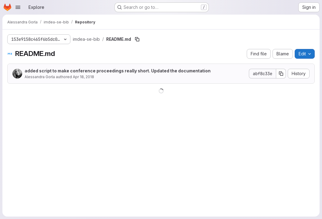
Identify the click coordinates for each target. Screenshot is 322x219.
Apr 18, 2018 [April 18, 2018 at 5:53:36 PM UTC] (83, 77)
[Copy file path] (137, 39)
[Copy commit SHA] (281, 73)
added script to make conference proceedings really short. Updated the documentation (118, 70)
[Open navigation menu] (18, 7)
